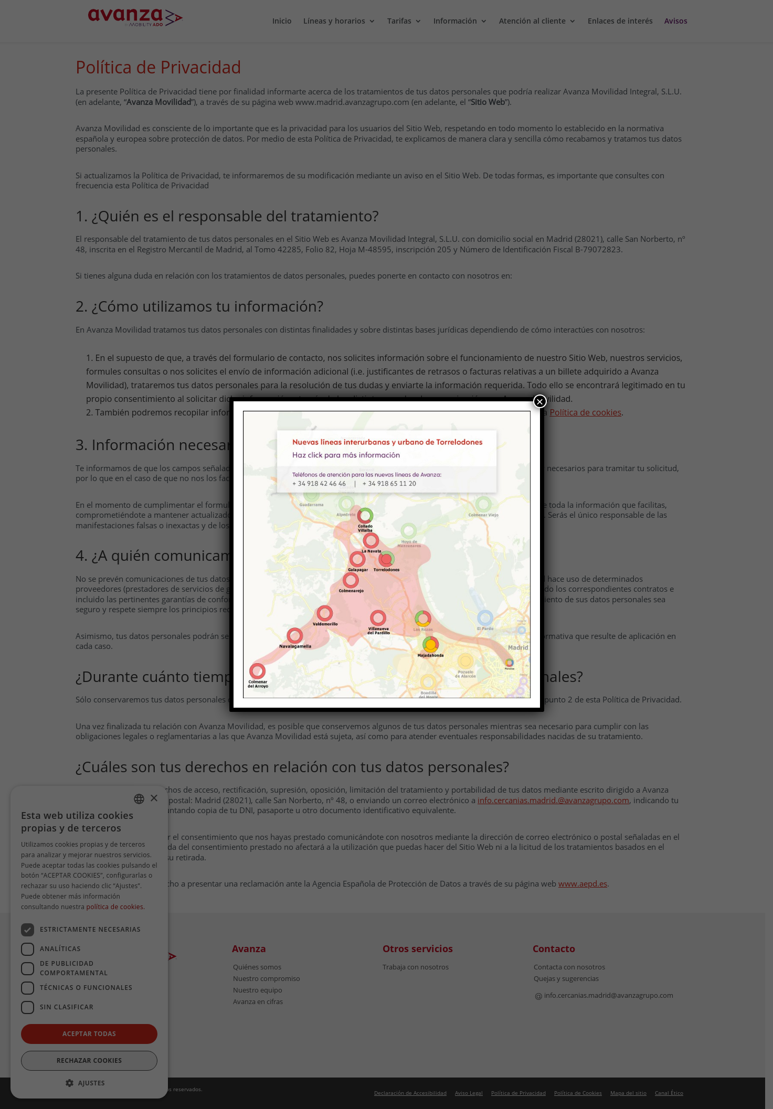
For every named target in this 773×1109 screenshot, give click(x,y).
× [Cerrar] (539, 401)
